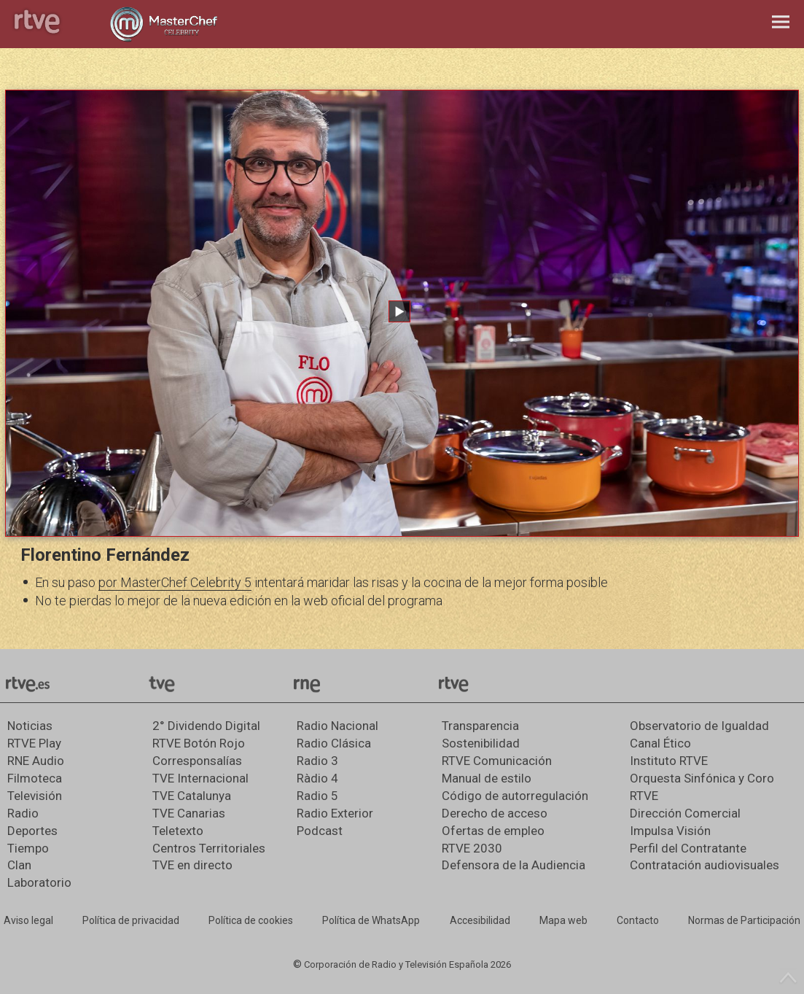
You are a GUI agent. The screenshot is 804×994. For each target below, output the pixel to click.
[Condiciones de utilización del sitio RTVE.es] (28, 921)
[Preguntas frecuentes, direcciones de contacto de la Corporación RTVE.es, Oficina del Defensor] (638, 921)
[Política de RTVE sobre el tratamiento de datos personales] (130, 921)
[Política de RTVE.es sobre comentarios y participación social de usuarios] (744, 921)
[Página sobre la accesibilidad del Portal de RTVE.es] (480, 921)
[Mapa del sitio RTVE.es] (563, 921)
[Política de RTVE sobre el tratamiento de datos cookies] (250, 921)
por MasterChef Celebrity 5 (174, 582)
